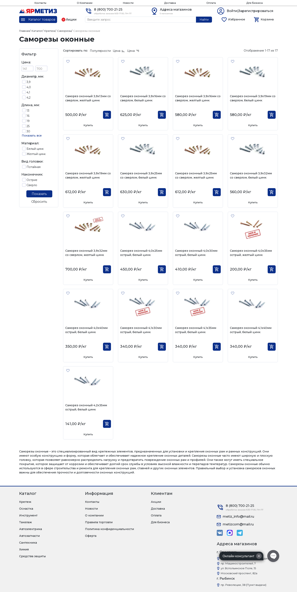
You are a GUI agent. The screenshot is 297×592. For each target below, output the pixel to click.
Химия (24, 549)
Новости (128, 2)
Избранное (236, 19)
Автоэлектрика (30, 529)
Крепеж (25, 502)
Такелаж (25, 522)
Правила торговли (99, 522)
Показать (39, 194)
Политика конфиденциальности (109, 529)
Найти (204, 19)
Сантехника (28, 542)
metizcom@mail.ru (238, 524)
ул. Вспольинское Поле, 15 (238, 568)
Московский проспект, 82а (239, 573)
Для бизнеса (254, 2)
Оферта (90, 536)
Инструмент (28, 515)
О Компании (84, 2)
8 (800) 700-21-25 (108, 9)
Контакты (40, 2)
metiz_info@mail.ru (238, 516)
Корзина (267, 19)
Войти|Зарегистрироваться (250, 11)
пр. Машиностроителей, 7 (238, 563)
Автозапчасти (29, 536)
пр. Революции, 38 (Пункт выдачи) (243, 584)
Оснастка (26, 508)
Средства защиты (32, 556)
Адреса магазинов (176, 9)
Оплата (211, 2)
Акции (156, 502)
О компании (94, 515)
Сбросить (39, 202)
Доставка (170, 2)
